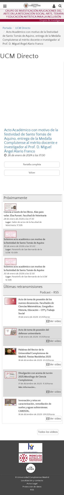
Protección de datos (32, 486)
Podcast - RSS (49, 292)
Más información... (27, 387)
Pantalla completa (32, 164)
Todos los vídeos (48, 431)
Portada (7, 28)
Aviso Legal (32, 483)
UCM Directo (22, 28)
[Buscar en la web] (60, 5)
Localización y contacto (32, 480)
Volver (32, 172)
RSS (32, 490)
